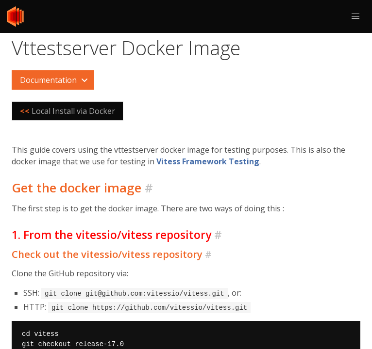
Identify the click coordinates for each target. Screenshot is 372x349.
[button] (355, 16)
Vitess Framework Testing (207, 161)
